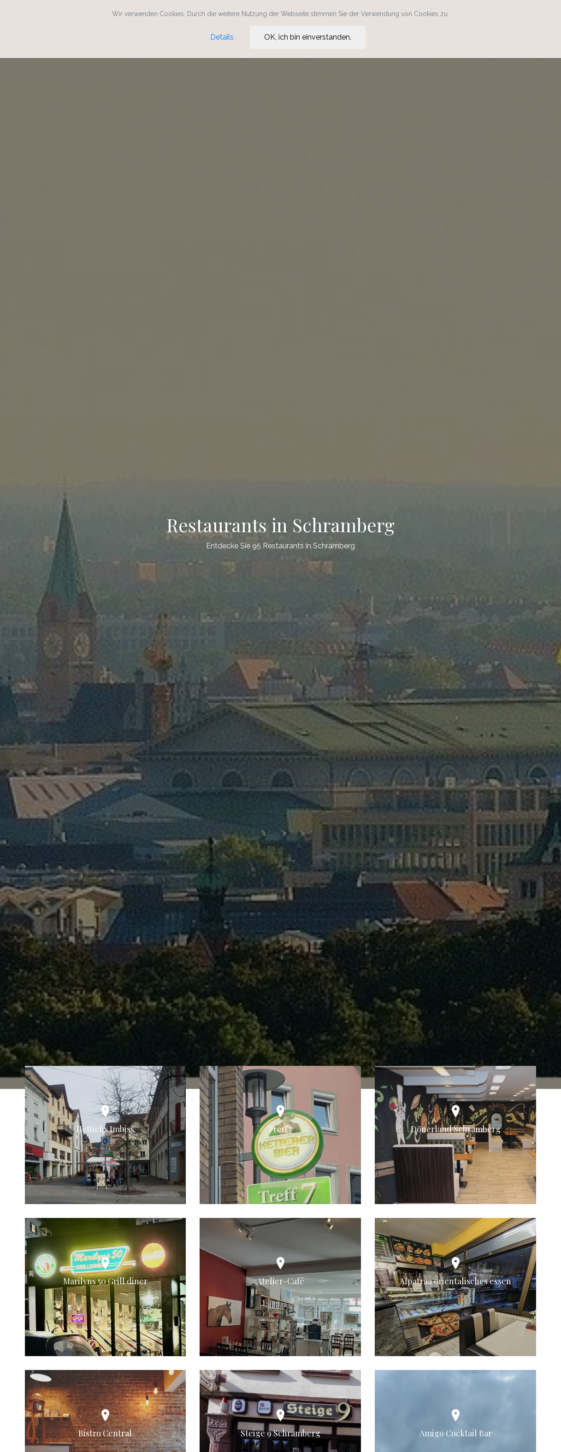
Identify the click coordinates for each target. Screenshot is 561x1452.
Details (222, 37)
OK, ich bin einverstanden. (307, 37)
